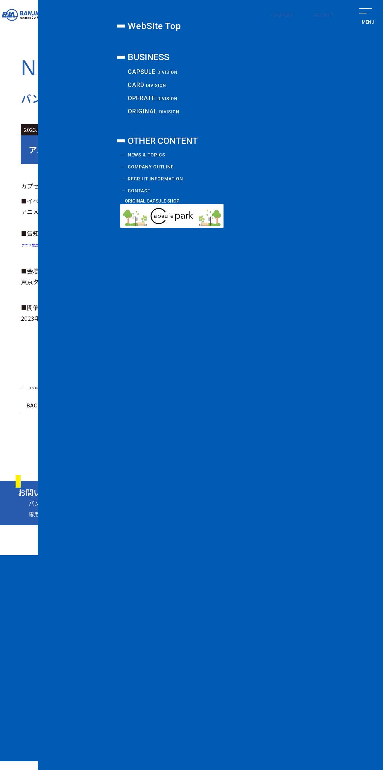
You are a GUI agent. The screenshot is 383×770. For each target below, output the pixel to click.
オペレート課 (240, 39)
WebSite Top (226, 580)
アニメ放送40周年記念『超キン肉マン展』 (79, 244)
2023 (208, 421)
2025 (63, 421)
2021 (63, 435)
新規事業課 (321, 39)
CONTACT (222, 705)
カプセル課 (78, 39)
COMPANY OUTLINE (236, 675)
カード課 (159, 39)
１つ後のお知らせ (330, 386)
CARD (235, 626)
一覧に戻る (191, 386)
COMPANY (282, 15)
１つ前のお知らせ (52, 386)
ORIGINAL (240, 649)
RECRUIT (324, 15)
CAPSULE (240, 614)
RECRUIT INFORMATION (240, 690)
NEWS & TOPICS (231, 662)
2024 (136, 421)
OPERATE (240, 637)
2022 (281, 421)
